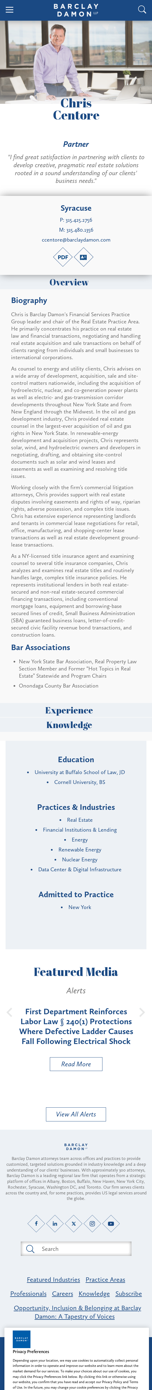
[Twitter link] (73, 1224)
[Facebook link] (36, 1224)
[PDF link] (63, 257)
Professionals (28, 1293)
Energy (80, 839)
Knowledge (76, 725)
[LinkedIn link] (55, 1224)
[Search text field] (82, 1248)
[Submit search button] (30, 1248)
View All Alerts (76, 1114)
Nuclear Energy (79, 859)
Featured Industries (53, 1279)
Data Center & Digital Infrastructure (80, 869)
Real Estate (80, 819)
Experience (76, 710)
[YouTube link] (111, 1224)
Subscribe (128, 1293)
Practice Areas (105, 1279)
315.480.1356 (79, 229)
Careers (62, 1293)
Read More (70, 1065)
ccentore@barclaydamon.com (76, 239)
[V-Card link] (84, 257)
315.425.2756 (79, 220)
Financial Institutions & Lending (80, 829)
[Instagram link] (92, 1224)
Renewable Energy (79, 849)
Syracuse (76, 208)
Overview (76, 282)
